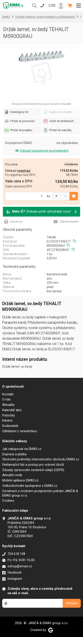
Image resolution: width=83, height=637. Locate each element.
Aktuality (8, 405)
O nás (6, 399)
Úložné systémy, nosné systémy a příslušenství (45, 16)
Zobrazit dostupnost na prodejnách (41, 150)
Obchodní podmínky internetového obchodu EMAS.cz (40, 459)
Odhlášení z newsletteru (19, 431)
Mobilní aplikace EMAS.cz (20, 480)
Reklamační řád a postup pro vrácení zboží (33, 465)
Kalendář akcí (11, 410)
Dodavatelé (10, 426)
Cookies (8, 501)
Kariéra (7, 420)
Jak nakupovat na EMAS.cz (21, 449)
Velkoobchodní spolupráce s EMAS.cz (29, 486)
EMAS (6, 16)
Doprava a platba (14, 454)
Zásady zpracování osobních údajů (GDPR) (33, 470)
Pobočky (8, 415)
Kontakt (8, 394)
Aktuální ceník (12, 475)
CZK (52, 5)
